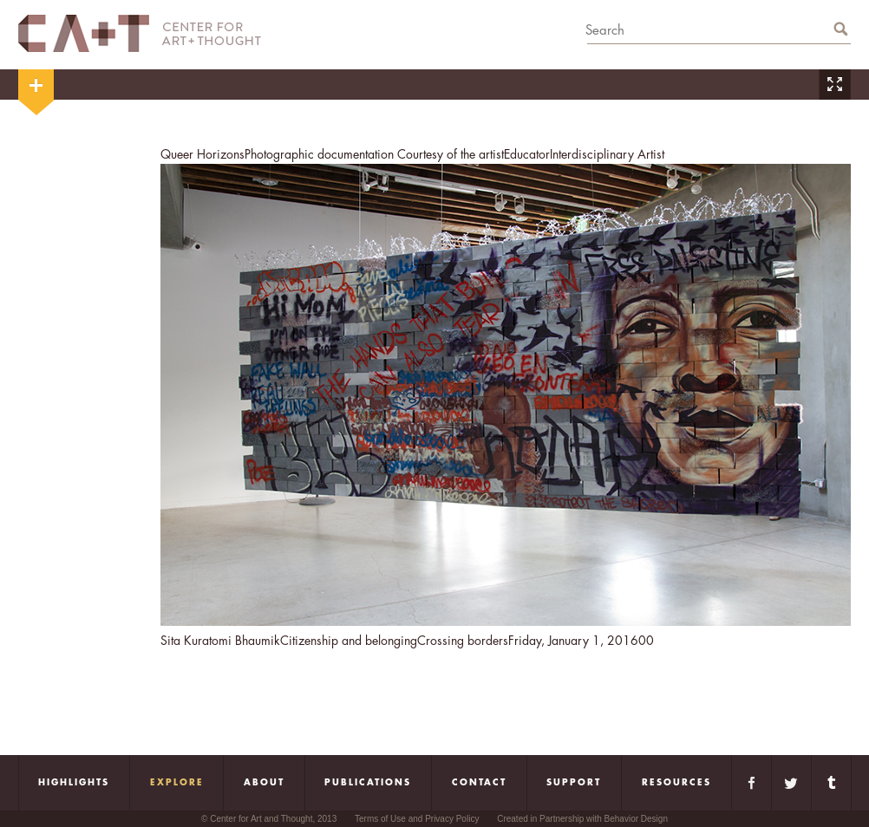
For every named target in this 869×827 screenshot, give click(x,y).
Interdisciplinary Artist (607, 154)
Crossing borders (462, 641)
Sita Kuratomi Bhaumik (220, 641)
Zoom (834, 84)
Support (573, 782)
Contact (479, 782)
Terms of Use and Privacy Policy (417, 819)
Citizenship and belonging (348, 641)
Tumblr (831, 783)
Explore (177, 782)
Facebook (751, 783)
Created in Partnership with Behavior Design (582, 819)
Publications (367, 782)
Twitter (791, 783)
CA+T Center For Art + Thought (139, 33)
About (264, 782)
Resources (676, 782)
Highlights (73, 782)
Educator (527, 154)
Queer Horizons (202, 154)
